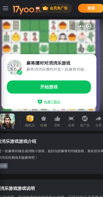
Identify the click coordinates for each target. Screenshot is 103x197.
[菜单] (5, 8)
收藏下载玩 (49, 102)
